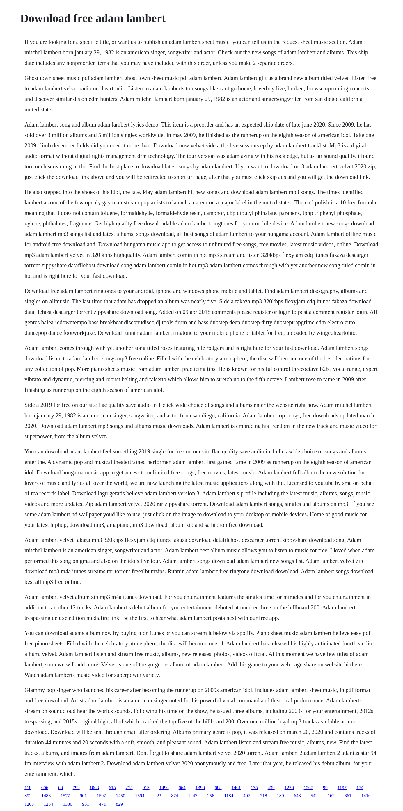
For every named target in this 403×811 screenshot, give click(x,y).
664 (182, 787)
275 (129, 787)
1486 (46, 795)
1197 (342, 787)
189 (280, 795)
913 (146, 787)
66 (60, 787)
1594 (139, 795)
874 (174, 795)
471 (102, 804)
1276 (289, 787)
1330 (67, 804)
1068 (94, 787)
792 (76, 787)
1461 (236, 787)
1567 (308, 787)
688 (218, 787)
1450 (120, 795)
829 (119, 804)
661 (348, 795)
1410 (366, 795)
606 (44, 787)
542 (314, 795)
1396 (200, 787)
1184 (228, 795)
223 (157, 795)
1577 (65, 795)
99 (325, 787)
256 (210, 795)
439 (271, 787)
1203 (29, 804)
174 (359, 787)
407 (246, 795)
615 (112, 787)
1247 (192, 795)
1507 (101, 795)
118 (27, 787)
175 (254, 787)
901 (83, 795)
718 (263, 795)
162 (331, 795)
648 (297, 795)
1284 (48, 804)
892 (27, 795)
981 (85, 804)
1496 (164, 787)
